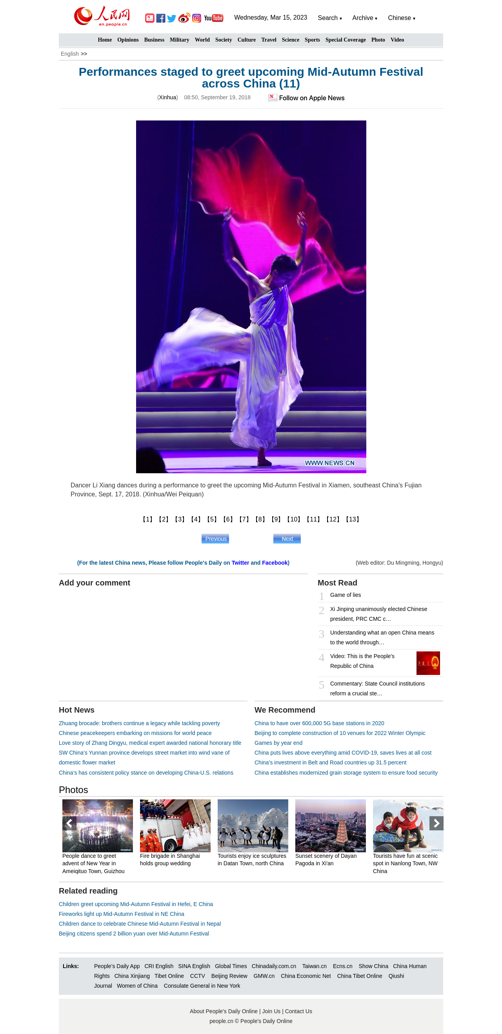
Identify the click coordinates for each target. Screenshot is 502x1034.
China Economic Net (306, 976)
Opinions (127, 40)
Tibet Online (169, 976)
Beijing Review (229, 976)
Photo (378, 40)
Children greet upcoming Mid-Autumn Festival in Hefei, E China (136, 904)
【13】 (352, 519)
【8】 (260, 519)
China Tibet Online (359, 976)
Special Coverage (346, 40)
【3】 (180, 519)
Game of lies (345, 595)
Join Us (272, 1011)
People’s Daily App (117, 966)
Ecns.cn (343, 966)
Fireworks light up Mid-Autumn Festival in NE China (121, 914)
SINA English (194, 966)
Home (105, 40)
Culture (247, 40)
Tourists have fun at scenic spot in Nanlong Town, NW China (405, 863)
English (70, 54)
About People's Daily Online (224, 1011)
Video (397, 40)
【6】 (228, 519)
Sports (312, 40)
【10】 (294, 519)
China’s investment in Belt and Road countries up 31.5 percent (330, 762)
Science (290, 40)
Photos (73, 789)
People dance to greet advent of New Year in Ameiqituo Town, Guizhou (93, 863)
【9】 (276, 519)
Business (154, 40)
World (202, 40)
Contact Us (298, 1011)
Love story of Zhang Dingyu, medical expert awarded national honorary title (150, 743)
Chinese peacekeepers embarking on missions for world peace (135, 733)
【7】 (244, 519)
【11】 (313, 519)
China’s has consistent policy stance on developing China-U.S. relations (146, 773)
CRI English (158, 966)
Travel (268, 40)
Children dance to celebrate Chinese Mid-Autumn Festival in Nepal (140, 924)
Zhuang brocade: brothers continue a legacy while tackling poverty (139, 723)
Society (223, 40)
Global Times (231, 966)
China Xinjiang (132, 976)
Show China (374, 966)
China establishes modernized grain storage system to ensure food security (346, 773)
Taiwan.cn (314, 966)
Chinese (399, 18)
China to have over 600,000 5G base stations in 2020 (319, 723)
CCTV (197, 976)
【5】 (212, 519)
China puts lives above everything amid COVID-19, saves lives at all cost (343, 753)
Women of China (137, 986)
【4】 (196, 519)
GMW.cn (265, 976)
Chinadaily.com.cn (274, 966)
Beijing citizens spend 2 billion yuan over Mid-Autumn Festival (134, 933)
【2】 (164, 519)
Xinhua (167, 97)
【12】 (333, 519)
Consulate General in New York (202, 986)
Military (179, 40)
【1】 (148, 519)
